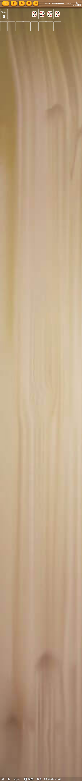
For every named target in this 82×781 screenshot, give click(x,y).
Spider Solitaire (58, 3)
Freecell (68, 3)
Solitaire (47, 3)
